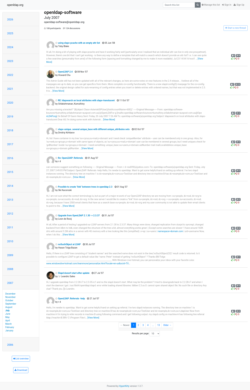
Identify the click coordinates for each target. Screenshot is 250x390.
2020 (10, 102)
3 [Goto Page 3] (143, 325)
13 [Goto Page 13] (158, 325)
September (10, 304)
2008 (10, 269)
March (8, 324)
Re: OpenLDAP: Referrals (69, 158)
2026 (10, 19)
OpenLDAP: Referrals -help (70, 298)
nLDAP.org (51, 116)
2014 (10, 185)
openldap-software (62, 12)
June (7, 314)
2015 (10, 172)
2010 (10, 241)
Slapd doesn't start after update (72, 273)
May (7, 317)
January (9, 330)
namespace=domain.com (170, 231)
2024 (10, 47)
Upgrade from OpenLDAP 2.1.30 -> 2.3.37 (77, 215)
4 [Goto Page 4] (148, 325)
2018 (10, 130)
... (153, 325)
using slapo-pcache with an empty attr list (77, 43)
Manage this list (211, 5)
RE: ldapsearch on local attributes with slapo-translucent (85, 100)
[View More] (58, 91)
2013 (10, 199)
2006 (10, 344)
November (10, 297)
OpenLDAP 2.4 (64, 71)
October (9, 300)
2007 (10, 282)
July (7, 310)
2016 (10, 158)
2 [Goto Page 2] (138, 325)
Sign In (226, 5)
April (7, 320)
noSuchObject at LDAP (68, 244)
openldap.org (15, 5)
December (10, 293)
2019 (10, 116)
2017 (10, 144)
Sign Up (239, 5)
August (8, 307)
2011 (10, 227)
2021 (10, 88)
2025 (10, 33)
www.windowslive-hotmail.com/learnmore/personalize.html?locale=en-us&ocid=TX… (88, 263)
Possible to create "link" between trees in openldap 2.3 (83, 187)
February (9, 327)
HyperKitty (124, 386)
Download (21, 370)
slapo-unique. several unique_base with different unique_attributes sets (92, 129)
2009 (10, 255)
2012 (10, 213)
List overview (21, 358)
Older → (167, 325)
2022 (10, 75)
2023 (10, 61)
